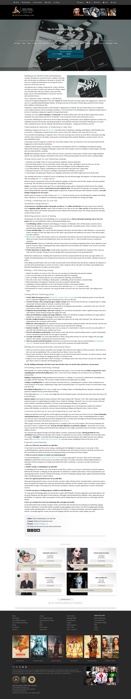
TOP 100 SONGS (74, 660)
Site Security (15, 627)
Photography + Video (111, 43)
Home (16, 2)
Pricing (56, 2)
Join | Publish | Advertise (19, 620)
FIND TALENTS (66, 56)
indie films (51, 130)
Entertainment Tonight (100, 622)
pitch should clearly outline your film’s (50, 457)
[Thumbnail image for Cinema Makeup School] (91, 559)
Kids (23, 43)
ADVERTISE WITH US (65, 599)
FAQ (41, 624)
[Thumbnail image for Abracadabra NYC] (91, 583)
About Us (15, 629)
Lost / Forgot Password (46, 618)
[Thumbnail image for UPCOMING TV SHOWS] (110, 646)
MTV (95, 624)
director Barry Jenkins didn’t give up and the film (46, 439)
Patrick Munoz (50, 577)
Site (89, 2)
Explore (48, 2)
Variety (96, 629)
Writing (71, 46)
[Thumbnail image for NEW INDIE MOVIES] (92, 646)
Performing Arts (71, 620)
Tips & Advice (37, 2)
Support (80, 2)
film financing (65, 421)
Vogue (96, 627)
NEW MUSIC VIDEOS (38, 660)
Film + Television (44, 43)
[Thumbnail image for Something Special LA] (40, 559)
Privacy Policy (44, 627)
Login (113, 2)
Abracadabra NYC (101, 577)
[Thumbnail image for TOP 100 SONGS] (74, 646)
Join (105, 2)
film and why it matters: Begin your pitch (62, 297)
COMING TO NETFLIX (56, 660)
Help (41, 622)
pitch (50, 98)
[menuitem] (16, 2)
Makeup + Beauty (91, 43)
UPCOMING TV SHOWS (110, 660)
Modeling (54, 43)
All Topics (17, 43)
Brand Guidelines (71, 624)
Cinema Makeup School (101, 553)
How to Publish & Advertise (20, 622)
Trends (96, 2)
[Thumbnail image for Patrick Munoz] (40, 583)
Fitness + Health (62, 46)
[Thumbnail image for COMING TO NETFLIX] (56, 646)
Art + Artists (74, 43)
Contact (42, 615)
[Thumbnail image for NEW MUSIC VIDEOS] (38, 646)
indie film (41, 178)
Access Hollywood (99, 620)
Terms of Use (43, 629)
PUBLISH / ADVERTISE (66, 51)
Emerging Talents (71, 618)
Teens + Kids (70, 627)
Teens (29, 43)
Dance (82, 43)
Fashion (100, 43)
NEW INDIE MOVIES (92, 660)
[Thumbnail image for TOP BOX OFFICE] (20, 646)
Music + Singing (64, 43)
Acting (35, 43)
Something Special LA (50, 553)
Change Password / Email (47, 620)
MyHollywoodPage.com (23, 15)
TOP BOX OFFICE (20, 660)
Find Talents (26, 2)
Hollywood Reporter (99, 617)
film (75, 239)
